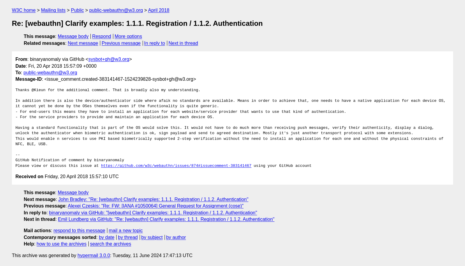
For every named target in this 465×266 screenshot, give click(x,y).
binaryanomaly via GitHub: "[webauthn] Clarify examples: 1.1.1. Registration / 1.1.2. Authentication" (153, 212)
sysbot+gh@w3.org (108, 59)
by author (176, 237)
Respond (101, 36)
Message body (73, 36)
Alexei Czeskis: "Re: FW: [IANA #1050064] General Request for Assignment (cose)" (156, 205)
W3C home (24, 10)
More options (128, 36)
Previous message (121, 43)
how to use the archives (62, 243)
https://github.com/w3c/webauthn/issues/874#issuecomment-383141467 (176, 166)
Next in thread (183, 43)
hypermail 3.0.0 (93, 255)
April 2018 (158, 10)
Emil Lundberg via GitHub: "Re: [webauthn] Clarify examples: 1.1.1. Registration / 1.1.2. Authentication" (166, 219)
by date (106, 237)
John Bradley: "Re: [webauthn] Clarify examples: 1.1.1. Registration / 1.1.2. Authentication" (153, 199)
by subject (152, 237)
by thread (128, 237)
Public (77, 10)
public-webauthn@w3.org (116, 10)
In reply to (154, 43)
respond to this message (79, 230)
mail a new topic (126, 230)
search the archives (110, 243)
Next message (83, 43)
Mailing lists (53, 10)
